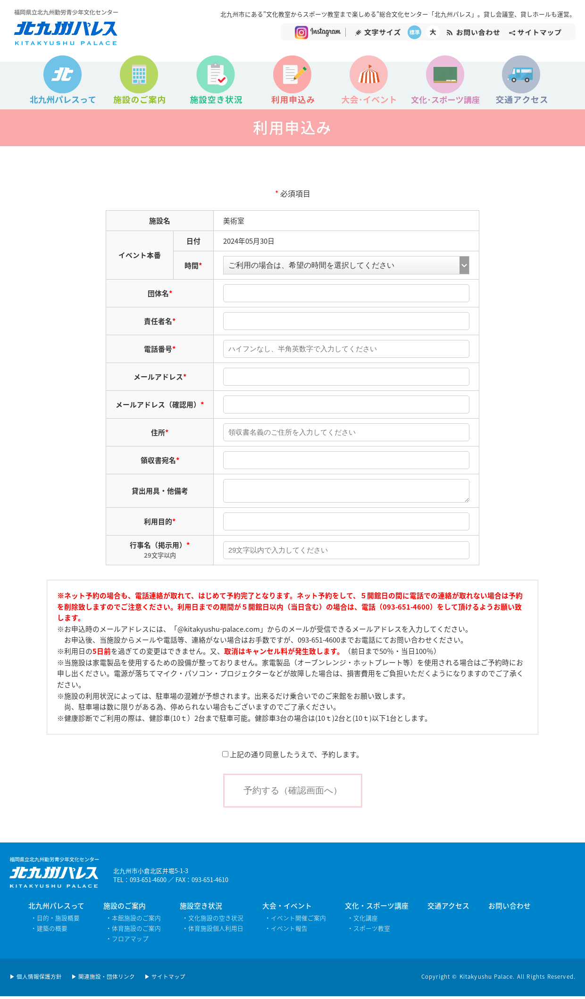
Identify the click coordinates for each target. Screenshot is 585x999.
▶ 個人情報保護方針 (35, 979)
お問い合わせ (509, 908)
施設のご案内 (124, 908)
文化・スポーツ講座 (377, 908)
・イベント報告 (286, 930)
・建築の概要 (49, 930)
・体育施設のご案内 (133, 930)
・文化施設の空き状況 (212, 920)
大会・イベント (287, 908)
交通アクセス (448, 908)
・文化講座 (362, 920)
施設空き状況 (201, 908)
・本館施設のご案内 (133, 920)
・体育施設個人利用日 (212, 930)
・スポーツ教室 (368, 930)
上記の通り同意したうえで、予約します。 (292, 757)
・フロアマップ (127, 941)
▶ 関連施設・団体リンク (103, 979)
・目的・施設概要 (55, 920)
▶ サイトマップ (164, 979)
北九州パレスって (56, 908)
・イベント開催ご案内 (295, 920)
